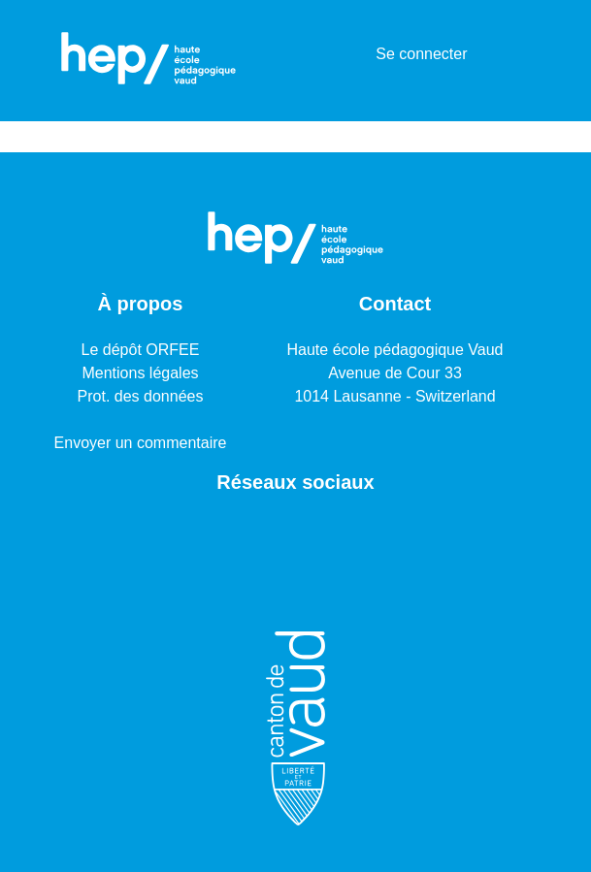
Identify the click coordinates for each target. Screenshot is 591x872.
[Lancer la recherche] (329, 54)
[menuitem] (357, 54)
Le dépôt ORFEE (141, 349)
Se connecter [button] (422, 54)
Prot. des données (141, 396)
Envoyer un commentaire (140, 443)
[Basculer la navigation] (516, 54)
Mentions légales (140, 373)
